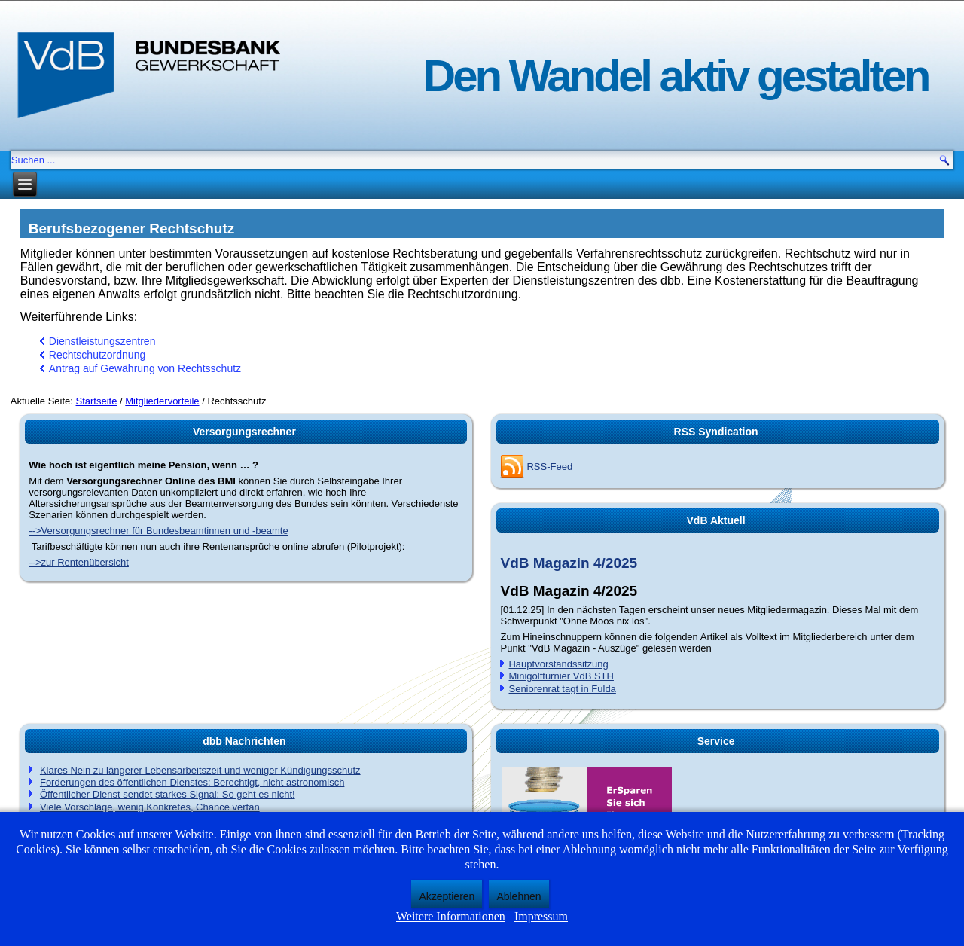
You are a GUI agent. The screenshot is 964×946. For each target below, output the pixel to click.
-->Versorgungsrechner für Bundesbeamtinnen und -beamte (158, 530)
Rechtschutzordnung (97, 355)
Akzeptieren (446, 896)
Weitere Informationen (450, 916)
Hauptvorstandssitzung (558, 664)
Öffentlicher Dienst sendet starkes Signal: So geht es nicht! (167, 794)
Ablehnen (518, 896)
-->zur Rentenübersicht (79, 562)
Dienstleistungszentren (102, 341)
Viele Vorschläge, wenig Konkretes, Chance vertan (150, 807)
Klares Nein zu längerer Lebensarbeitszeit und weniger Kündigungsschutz (200, 770)
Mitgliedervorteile (162, 401)
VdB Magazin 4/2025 (568, 563)
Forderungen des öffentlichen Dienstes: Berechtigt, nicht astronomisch (192, 782)
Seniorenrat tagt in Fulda (561, 688)
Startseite (96, 401)
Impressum (541, 916)
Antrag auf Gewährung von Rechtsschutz (145, 368)
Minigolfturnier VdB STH (560, 676)
